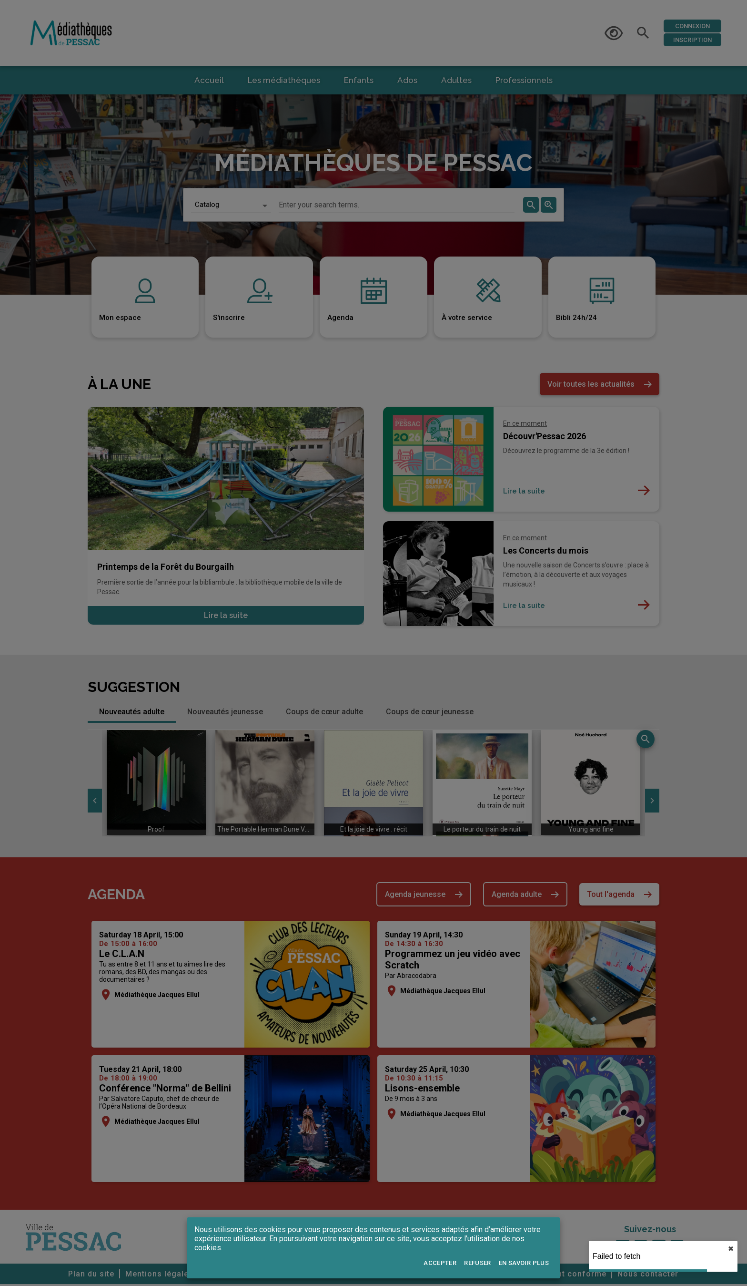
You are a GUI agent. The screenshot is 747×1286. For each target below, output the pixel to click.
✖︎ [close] (731, 1249)
